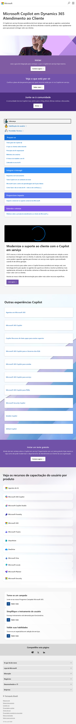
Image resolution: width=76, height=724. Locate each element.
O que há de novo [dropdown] (10, 663)
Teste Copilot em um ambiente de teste (18, 180)
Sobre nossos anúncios (9, 718)
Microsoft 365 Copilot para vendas (18, 364)
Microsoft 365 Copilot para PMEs (18, 390)
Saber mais (37, 87)
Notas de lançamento (8, 703)
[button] (37, 121)
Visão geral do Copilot (13, 143)
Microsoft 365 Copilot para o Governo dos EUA (23, 351)
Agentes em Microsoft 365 (15, 312)
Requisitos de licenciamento (15, 176)
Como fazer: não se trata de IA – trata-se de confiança (23, 187)
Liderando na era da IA (13, 162)
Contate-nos (6, 705)
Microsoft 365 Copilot (14, 325)
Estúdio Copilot (11, 416)
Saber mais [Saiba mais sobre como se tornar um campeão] (15, 604)
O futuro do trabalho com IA (15, 158)
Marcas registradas (8, 715)
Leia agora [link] (11, 282)
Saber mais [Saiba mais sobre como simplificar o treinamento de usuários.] (15, 620)
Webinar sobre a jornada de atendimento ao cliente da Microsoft (26, 214)
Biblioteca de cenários (13, 154)
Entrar (37, 106)
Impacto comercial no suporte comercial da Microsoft (23, 201)
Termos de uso (7, 710)
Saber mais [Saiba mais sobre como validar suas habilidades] (15, 636)
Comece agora (37, 69)
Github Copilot (11, 429)
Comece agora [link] (37, 459)
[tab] (37, 121)
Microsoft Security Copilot (15, 403)
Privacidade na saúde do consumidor (12, 713)
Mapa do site (6, 700)
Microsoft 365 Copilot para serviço (18, 377)
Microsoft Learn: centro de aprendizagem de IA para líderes (24, 184)
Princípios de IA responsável (15, 150)
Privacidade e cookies (8, 708)
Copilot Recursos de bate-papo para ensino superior (25, 338)
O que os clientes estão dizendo (16, 146)
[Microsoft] (7, 3)
